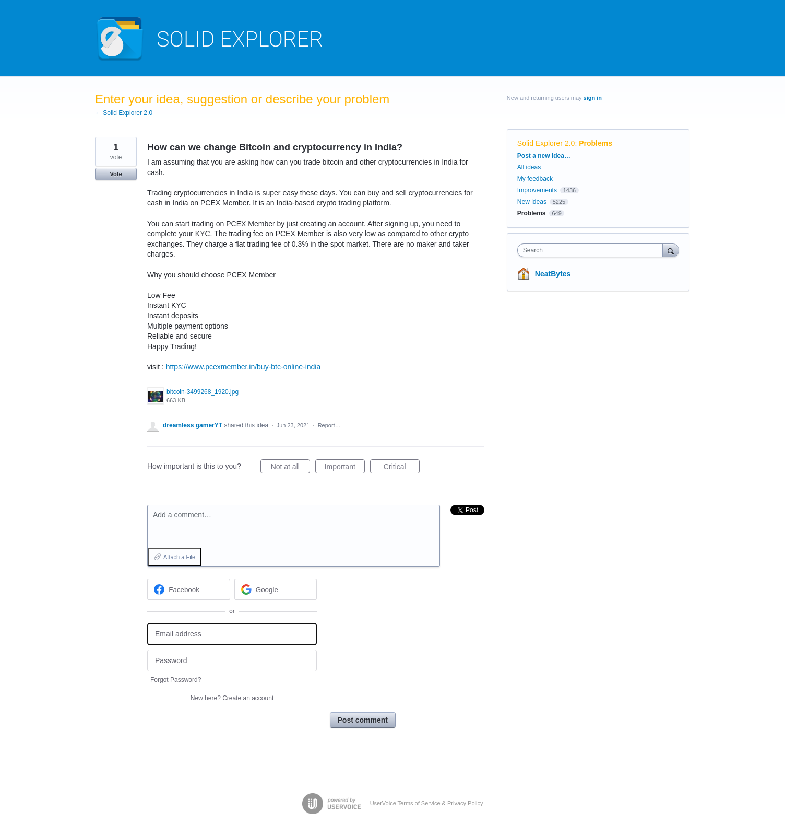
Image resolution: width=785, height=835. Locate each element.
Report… (329, 425)
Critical (402, 468)
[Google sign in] (275, 589)
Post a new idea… (543, 155)
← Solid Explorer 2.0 (123, 113)
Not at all (290, 468)
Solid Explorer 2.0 (546, 143)
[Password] (232, 661)
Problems (595, 143)
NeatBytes (552, 274)
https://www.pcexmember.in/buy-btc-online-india (243, 367)
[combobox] (592, 250)
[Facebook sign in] (188, 589)
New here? (232, 698)
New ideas (531, 201)
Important (345, 468)
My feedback (535, 178)
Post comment (363, 720)
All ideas (529, 167)
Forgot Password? (175, 679)
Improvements (537, 190)
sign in (593, 98)
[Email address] (232, 634)
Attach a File (179, 557)
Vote (116, 174)
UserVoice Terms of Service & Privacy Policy (426, 803)
